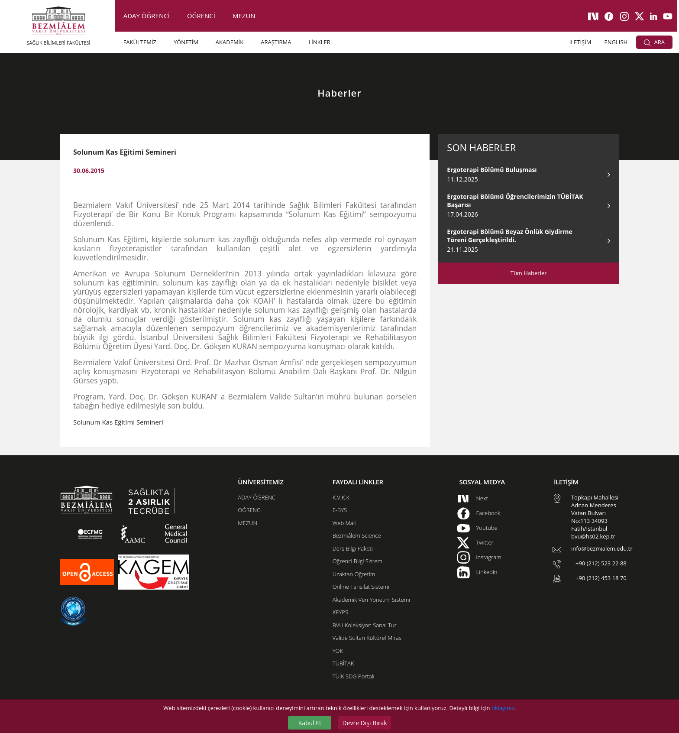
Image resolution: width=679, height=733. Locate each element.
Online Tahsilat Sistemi (361, 586)
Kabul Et (309, 723)
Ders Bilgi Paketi (353, 548)
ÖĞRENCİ (201, 15)
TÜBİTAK (343, 663)
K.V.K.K (341, 497)
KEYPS (340, 612)
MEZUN (244, 15)
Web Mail (344, 523)
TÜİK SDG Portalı (354, 676)
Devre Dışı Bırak (364, 723)
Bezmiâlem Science (357, 535)
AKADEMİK (229, 42)
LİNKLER (319, 42)
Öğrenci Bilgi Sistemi (358, 561)
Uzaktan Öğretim (354, 574)
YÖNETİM (186, 42)
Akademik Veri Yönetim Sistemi (371, 599)
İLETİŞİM (580, 42)
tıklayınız (502, 708)
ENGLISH (616, 42)
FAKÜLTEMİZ (139, 42)
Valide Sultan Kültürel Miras (367, 638)
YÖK (338, 651)
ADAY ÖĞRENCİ (146, 15)
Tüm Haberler (529, 273)
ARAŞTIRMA (276, 42)
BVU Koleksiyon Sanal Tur (365, 625)
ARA (654, 42)
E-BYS (340, 510)
